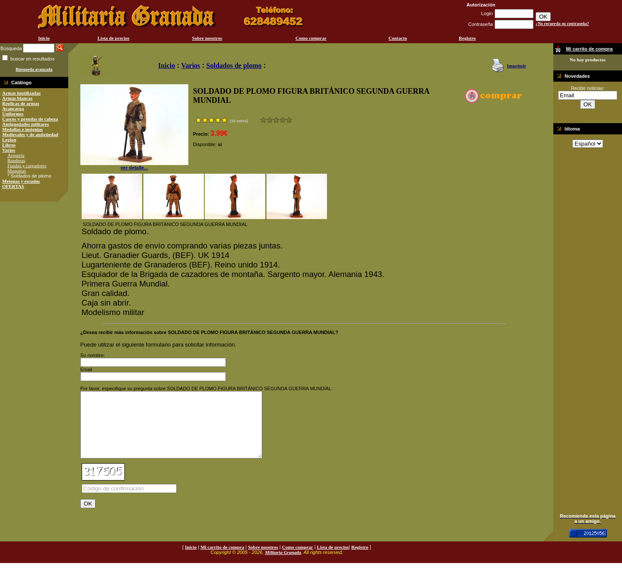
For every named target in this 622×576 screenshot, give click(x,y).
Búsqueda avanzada (34, 69)
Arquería (15, 155)
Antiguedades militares (25, 124)
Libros (9, 144)
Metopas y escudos (21, 181)
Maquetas (16, 170)
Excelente (289, 120)
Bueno (276, 120)
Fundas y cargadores (26, 165)
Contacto (397, 38)
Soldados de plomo (234, 65)
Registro (467, 38)
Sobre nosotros (207, 38)
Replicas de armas (20, 103)
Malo (270, 120)
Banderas (16, 160)
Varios (8, 150)
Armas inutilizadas (21, 92)
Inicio (44, 38)
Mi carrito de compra (222, 560)
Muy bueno (282, 120)
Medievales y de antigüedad (30, 134)
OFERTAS (13, 186)
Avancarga (13, 108)
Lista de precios (114, 38)
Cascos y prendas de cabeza (30, 118)
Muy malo (263, 120)
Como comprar (311, 38)
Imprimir (516, 65)
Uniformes (13, 113)
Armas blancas (17, 98)
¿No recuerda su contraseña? (562, 23)
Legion (9, 139)
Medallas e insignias (22, 129)
